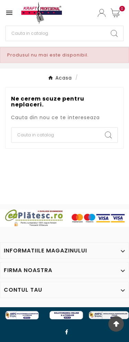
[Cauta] (55, 33)
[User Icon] (102, 13)
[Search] (114, 33)
